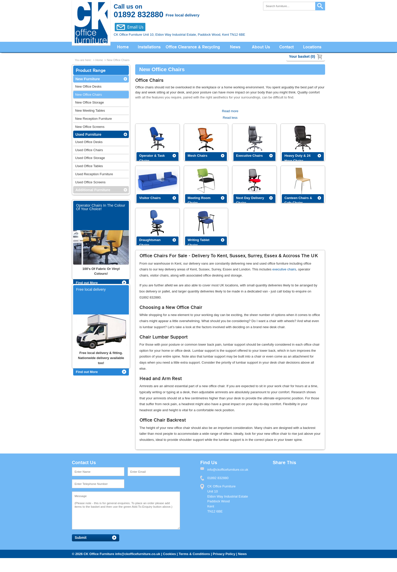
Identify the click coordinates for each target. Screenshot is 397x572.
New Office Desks (88, 86)
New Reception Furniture (93, 119)
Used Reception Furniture (94, 174)
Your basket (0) (302, 56)
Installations (149, 47)
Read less (230, 118)
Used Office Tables (89, 166)
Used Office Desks (89, 142)
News (235, 47)
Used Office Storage (90, 158)
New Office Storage (89, 102)
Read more (230, 111)
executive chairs (284, 269)
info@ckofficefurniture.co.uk (137, 554)
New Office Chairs (118, 60)
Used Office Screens (90, 182)
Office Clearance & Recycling (193, 47)
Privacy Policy (224, 554)
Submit (81, 538)
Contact (286, 47)
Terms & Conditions (194, 554)
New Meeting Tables (90, 110)
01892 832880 (218, 478)
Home (123, 47)
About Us (261, 47)
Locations (312, 47)
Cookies (169, 554)
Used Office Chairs (89, 150)
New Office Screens (90, 127)
